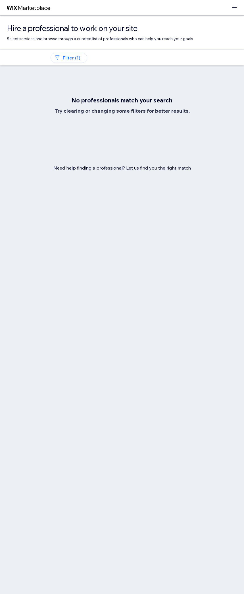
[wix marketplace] (29, 8)
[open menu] (234, 8)
